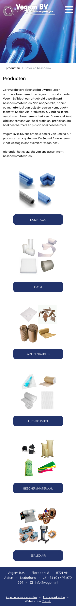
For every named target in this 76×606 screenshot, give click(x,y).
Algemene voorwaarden (21, 597)
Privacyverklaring (54, 597)
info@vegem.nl (44, 582)
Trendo (46, 601)
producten (13, 68)
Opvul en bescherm (38, 68)
